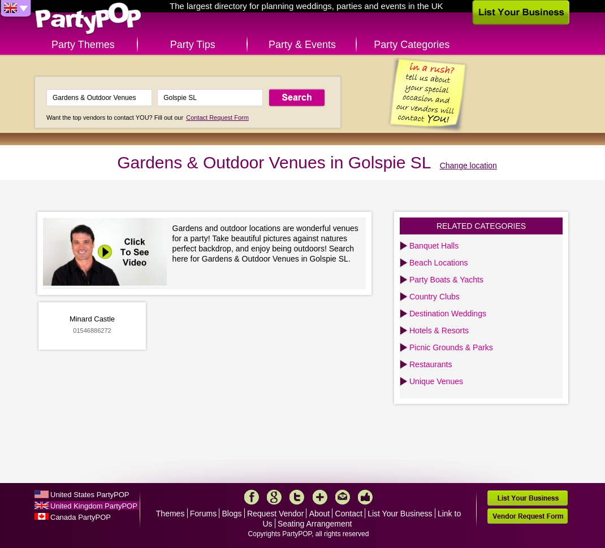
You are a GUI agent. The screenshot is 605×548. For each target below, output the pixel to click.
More (320, 497)
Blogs (232, 513)
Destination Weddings (447, 313)
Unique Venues (436, 381)
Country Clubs (434, 296)
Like (365, 497)
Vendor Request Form (527, 516)
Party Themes (83, 44)
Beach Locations (438, 262)
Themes (170, 513)
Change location (468, 165)
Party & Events (302, 44)
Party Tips (192, 44)
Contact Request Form (217, 117)
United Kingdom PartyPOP (93, 506)
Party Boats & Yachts (446, 279)
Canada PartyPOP (80, 517)
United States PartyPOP (89, 494)
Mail (342, 497)
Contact (348, 513)
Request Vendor (275, 513)
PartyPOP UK (88, 19)
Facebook (251, 497)
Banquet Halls (434, 245)
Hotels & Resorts (439, 330)
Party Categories (412, 44)
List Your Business (400, 513)
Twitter (296, 497)
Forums (203, 513)
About (319, 513)
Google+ (274, 497)
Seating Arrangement (315, 523)
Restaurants (430, 364)
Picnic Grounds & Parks (451, 347)
